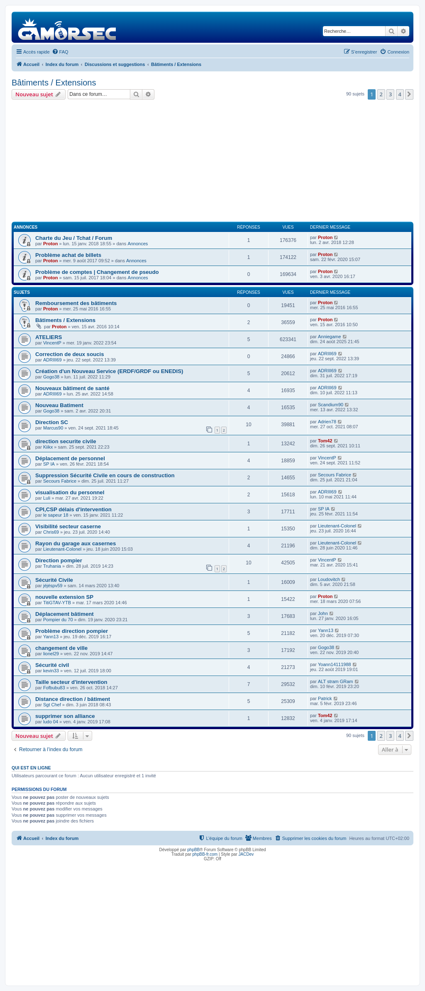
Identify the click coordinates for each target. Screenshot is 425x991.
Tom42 (325, 440)
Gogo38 (51, 376)
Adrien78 (327, 421)
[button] (409, 94)
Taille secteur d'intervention (71, 682)
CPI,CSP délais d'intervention (73, 509)
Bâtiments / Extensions (54, 82)
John (323, 613)
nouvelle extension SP (64, 597)
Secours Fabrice (59, 480)
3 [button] (390, 94)
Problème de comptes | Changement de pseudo (97, 272)
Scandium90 (330, 404)
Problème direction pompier (71, 631)
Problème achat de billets (68, 255)
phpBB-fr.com (205, 854)
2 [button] (381, 94)
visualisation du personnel (69, 492)
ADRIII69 (52, 359)
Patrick (325, 698)
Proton (50, 243)
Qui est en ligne (31, 767)
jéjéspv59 (52, 585)
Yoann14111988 (334, 664)
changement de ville (61, 648)
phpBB (193, 849)
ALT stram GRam (335, 681)
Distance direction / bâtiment (72, 699)
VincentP (52, 342)
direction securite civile (65, 441)
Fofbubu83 (54, 687)
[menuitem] (60, 52)
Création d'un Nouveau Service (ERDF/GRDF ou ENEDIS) (109, 371)
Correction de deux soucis (69, 354)
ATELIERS (48, 337)
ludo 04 (50, 721)
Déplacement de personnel (70, 458)
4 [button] (399, 94)
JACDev (246, 854)
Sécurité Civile (54, 580)
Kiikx (48, 446)
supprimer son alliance (65, 716)
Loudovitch (329, 579)
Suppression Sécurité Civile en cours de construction (105, 475)
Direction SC (51, 422)
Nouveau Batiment (59, 405)
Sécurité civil (52, 665)
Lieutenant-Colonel (337, 525)
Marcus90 (53, 427)
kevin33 (51, 670)
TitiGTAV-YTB (57, 602)
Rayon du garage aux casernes (75, 543)
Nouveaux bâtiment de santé (72, 388)
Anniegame (329, 336)
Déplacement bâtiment (64, 614)
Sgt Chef (52, 704)
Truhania (52, 566)
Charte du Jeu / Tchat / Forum (73, 238)
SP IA (49, 463)
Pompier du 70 (58, 619)
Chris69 (51, 532)
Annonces (137, 243)
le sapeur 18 (55, 515)
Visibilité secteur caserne (68, 526)
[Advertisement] (212, 162)
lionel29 (51, 653)
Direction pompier (58, 560)
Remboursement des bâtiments (76, 303)
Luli (46, 497)
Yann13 (51, 636)
